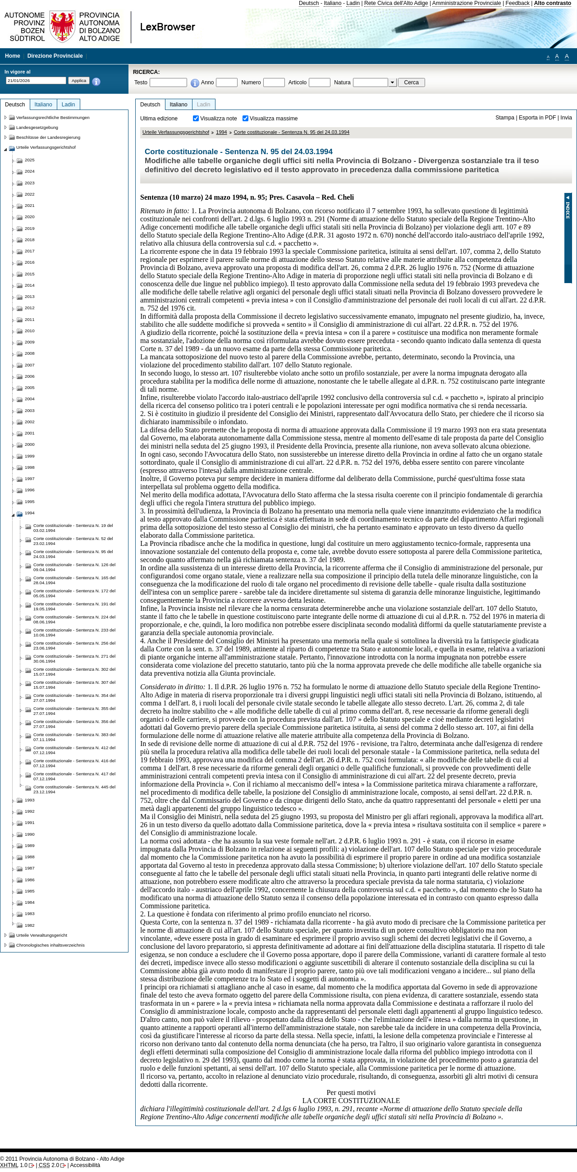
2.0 (49, 1165)
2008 (30, 353)
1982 (30, 925)
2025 (30, 159)
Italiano (332, 3)
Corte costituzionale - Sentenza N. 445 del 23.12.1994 (74, 789)
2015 (30, 273)
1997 (30, 478)
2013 (30, 296)
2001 (30, 432)
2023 (30, 182)
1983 (30, 913)
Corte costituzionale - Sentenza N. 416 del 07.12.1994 (74, 763)
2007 (30, 364)
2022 (30, 194)
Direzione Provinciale (55, 56)
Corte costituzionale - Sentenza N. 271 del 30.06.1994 (74, 659)
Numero (251, 82)
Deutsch (309, 3)
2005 (30, 387)
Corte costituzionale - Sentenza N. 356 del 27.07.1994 (74, 724)
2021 (30, 205)
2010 (30, 330)
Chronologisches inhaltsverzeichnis (50, 945)
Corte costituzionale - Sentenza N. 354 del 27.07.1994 (74, 698)
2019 (30, 228)
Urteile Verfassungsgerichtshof (175, 132)
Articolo (297, 82)
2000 (30, 444)
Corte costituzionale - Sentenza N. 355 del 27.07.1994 (74, 711)
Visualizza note (218, 118)
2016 (30, 262)
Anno (207, 82)
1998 (30, 467)
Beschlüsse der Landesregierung (48, 137)
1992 (30, 811)
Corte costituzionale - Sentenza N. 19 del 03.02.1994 (73, 528)
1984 (30, 902)
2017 (30, 250)
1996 (30, 489)
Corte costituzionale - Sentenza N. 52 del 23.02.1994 (73, 541)
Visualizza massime (274, 118)
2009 (30, 341)
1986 (30, 879)
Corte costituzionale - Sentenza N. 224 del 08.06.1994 (74, 619)
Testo (140, 82)
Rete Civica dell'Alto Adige (396, 3)
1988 (30, 856)
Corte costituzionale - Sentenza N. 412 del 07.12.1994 (74, 750)
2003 (30, 410)
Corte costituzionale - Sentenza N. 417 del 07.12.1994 (74, 776)
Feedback (517, 3)
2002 (30, 421)
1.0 (13, 1165)
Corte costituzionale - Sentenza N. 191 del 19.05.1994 (74, 606)
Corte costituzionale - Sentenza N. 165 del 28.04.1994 (74, 580)
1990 (30, 834)
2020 (30, 216)
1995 (30, 501)
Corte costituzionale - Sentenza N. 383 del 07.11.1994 (74, 737)
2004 (30, 398)
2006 (30, 376)
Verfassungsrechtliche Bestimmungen (53, 117)
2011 (30, 319)
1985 (30, 890)
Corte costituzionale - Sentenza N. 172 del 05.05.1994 (74, 593)
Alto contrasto (552, 3)
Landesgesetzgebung (37, 127)
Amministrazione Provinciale (466, 3)
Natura (342, 82)
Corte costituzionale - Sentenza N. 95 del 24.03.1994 (292, 132)
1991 (30, 822)
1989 (30, 845)
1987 (30, 867)
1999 (30, 455)
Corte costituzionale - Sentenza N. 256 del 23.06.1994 (74, 645)
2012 (30, 307)
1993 (30, 799)
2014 (30, 285)
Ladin (353, 3)
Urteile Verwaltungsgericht (41, 935)
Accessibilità (85, 1165)
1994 (221, 132)
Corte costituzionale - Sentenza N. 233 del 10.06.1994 (74, 632)
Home (12, 56)
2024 (30, 171)
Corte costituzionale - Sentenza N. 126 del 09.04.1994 (74, 567)
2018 (30, 239)
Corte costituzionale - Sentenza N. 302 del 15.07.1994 (74, 672)
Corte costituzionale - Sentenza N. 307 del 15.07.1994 (74, 685)
